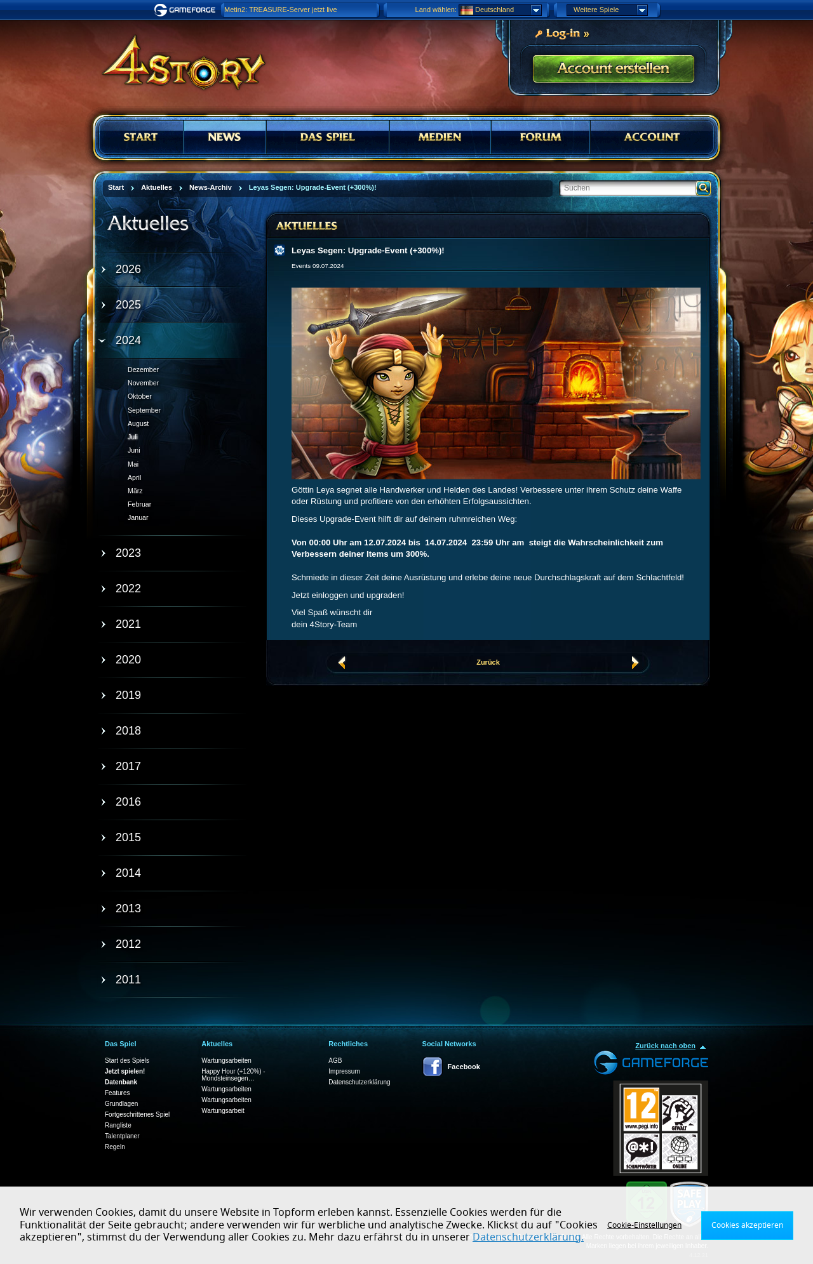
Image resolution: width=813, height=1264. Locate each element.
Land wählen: (436, 9)
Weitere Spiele (610, 10)
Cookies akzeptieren (747, 1225)
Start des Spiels (127, 1060)
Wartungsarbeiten (226, 1060)
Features (117, 1092)
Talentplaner (122, 1136)
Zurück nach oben (665, 1045)
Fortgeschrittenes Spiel (137, 1114)
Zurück (488, 662)
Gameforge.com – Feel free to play (186, 10)
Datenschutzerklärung (359, 1082)
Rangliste (118, 1125)
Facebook (464, 1066)
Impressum (343, 1071)
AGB (335, 1060)
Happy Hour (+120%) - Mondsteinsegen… (233, 1075)
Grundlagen (121, 1103)
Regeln (115, 1146)
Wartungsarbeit (222, 1110)
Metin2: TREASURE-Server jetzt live (280, 9)
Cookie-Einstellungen (644, 1225)
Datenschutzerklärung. (528, 1237)
